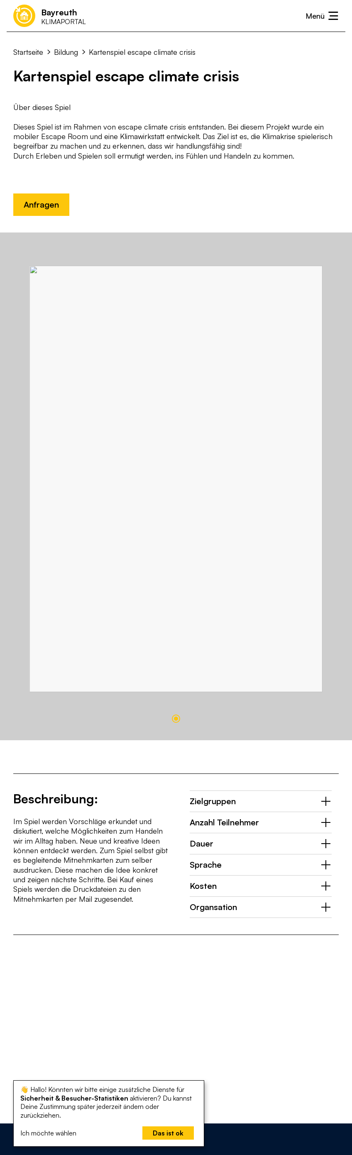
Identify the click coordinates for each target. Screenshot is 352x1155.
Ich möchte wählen (48, 1133)
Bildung (66, 52)
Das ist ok (168, 1133)
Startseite (28, 52)
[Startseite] (49, 16)
